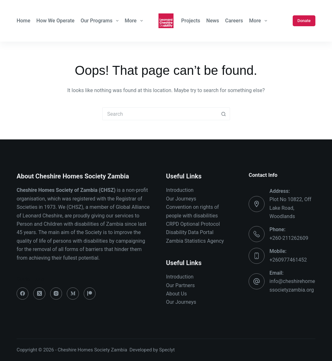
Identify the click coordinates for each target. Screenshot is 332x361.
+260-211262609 (288, 238)
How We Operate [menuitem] (55, 21)
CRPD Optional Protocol (193, 224)
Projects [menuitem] (190, 21)
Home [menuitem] (23, 21)
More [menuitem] (134, 21)
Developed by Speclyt (152, 350)
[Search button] (223, 113)
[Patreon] (90, 293)
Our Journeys (181, 199)
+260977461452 (288, 260)
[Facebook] (23, 293)
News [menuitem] (212, 21)
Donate (304, 20)
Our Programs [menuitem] (100, 21)
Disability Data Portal (190, 232)
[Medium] (73, 293)
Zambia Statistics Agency (195, 241)
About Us (176, 294)
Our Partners (180, 285)
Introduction (180, 190)
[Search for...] (159, 113)
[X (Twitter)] (39, 293)
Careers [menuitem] (234, 21)
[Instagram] (56, 293)
